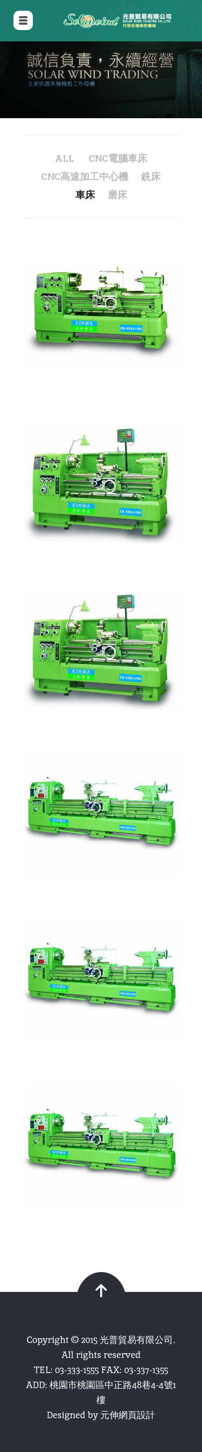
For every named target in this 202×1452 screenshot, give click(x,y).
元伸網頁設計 (127, 1415)
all (64, 158)
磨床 (117, 195)
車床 (85, 195)
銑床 (151, 176)
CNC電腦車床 (118, 158)
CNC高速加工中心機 (84, 176)
